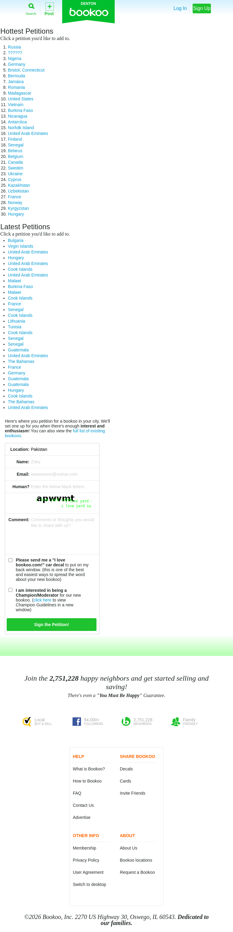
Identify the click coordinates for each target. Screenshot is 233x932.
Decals (126, 768)
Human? (20, 486)
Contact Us (83, 805)
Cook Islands (20, 269)
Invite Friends (132, 793)
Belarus (15, 150)
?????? (15, 52)
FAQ (77, 793)
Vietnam (15, 104)
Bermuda (16, 75)
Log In (180, 8)
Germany (16, 64)
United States (20, 98)
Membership (84, 848)
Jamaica (16, 81)
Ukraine (15, 173)
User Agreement (88, 872)
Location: (19, 449)
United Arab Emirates (28, 133)
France (14, 196)
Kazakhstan (19, 185)
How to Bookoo (87, 781)
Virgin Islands (20, 246)
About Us (128, 848)
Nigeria (14, 58)
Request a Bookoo (137, 872)
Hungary (16, 214)
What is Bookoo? (89, 768)
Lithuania (16, 321)
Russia (14, 47)
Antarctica (17, 121)
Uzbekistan (18, 191)
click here (42, 600)
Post (49, 8)
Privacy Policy (86, 860)
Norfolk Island (21, 127)
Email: (23, 474)
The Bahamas (21, 361)
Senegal (15, 144)
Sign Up (202, 8)
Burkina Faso (20, 110)
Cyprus (14, 179)
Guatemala (18, 349)
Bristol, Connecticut (26, 70)
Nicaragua (17, 116)
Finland (15, 139)
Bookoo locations (136, 860)
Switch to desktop (89, 884)
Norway (15, 202)
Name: (22, 461)
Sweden (15, 168)
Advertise (81, 817)
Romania (16, 87)
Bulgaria (15, 240)
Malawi (14, 280)
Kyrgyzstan (18, 208)
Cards (125, 781)
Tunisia (15, 326)
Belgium (15, 156)
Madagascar (19, 93)
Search (31, 8)
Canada (15, 162)
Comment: (18, 519)
